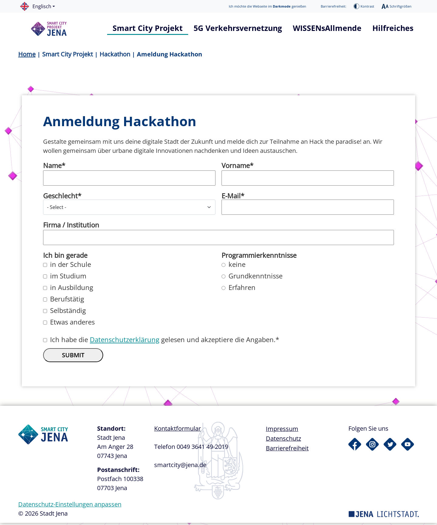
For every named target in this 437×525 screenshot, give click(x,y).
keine (237, 266)
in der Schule (70, 266)
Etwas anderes (72, 324)
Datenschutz (283, 440)
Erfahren (242, 289)
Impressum (282, 431)
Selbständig (68, 312)
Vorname (236, 167)
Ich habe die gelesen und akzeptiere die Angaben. (163, 341)
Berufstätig (67, 301)
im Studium (68, 278)
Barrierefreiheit (287, 450)
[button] (40, 6)
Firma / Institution (71, 227)
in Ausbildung (71, 289)
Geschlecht (60, 197)
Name (52, 167)
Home (27, 54)
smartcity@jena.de (180, 467)
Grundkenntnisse (256, 278)
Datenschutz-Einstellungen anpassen (69, 506)
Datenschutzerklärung (124, 341)
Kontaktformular (177, 430)
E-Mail (231, 197)
